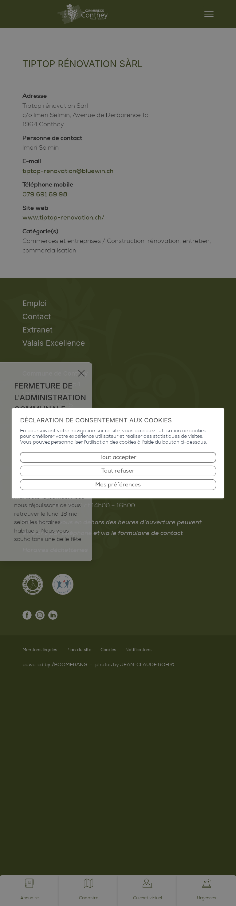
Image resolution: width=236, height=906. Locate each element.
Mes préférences (118, 484)
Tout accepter (118, 457)
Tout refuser (118, 470)
